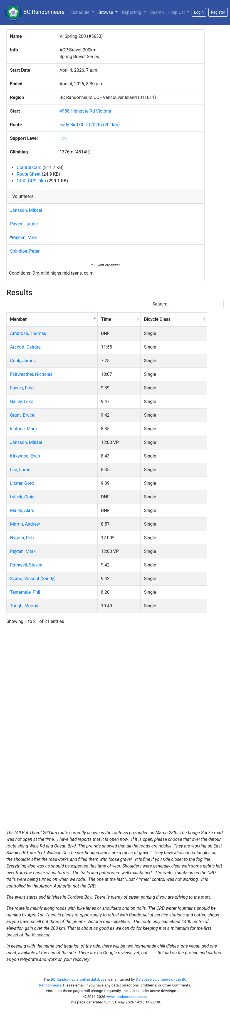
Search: (188, 304)
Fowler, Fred (22, 388)
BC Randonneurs (34, 12)
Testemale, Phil (25, 592)
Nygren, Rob (22, 537)
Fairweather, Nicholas (31, 374)
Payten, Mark (25, 237)
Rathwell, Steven (26, 565)
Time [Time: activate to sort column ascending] (106, 319)
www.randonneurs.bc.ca (126, 996)
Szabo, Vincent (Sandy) (33, 578)
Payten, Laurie (24, 224)
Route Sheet (29, 174)
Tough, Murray (24, 605)
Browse (109, 12)
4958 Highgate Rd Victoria (85, 111)
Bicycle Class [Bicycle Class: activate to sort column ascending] (157, 319)
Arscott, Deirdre (25, 347)
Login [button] (199, 12)
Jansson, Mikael (26, 210)
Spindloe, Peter (24, 251)
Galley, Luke (21, 401)
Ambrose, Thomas (28, 333)
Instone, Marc (23, 428)
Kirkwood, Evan (25, 456)
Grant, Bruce (22, 415)
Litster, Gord (22, 483)
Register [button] (218, 12)
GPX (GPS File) (31, 180)
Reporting (132, 12)
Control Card (29, 167)
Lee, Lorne (20, 469)
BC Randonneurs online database (78, 979)
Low (64, 138)
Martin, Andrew (25, 524)
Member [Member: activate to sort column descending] (18, 319)
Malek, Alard (22, 510)
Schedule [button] (80, 12)
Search (157, 12)
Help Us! (177, 12)
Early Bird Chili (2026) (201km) (90, 124)
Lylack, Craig (22, 496)
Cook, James (23, 360)
